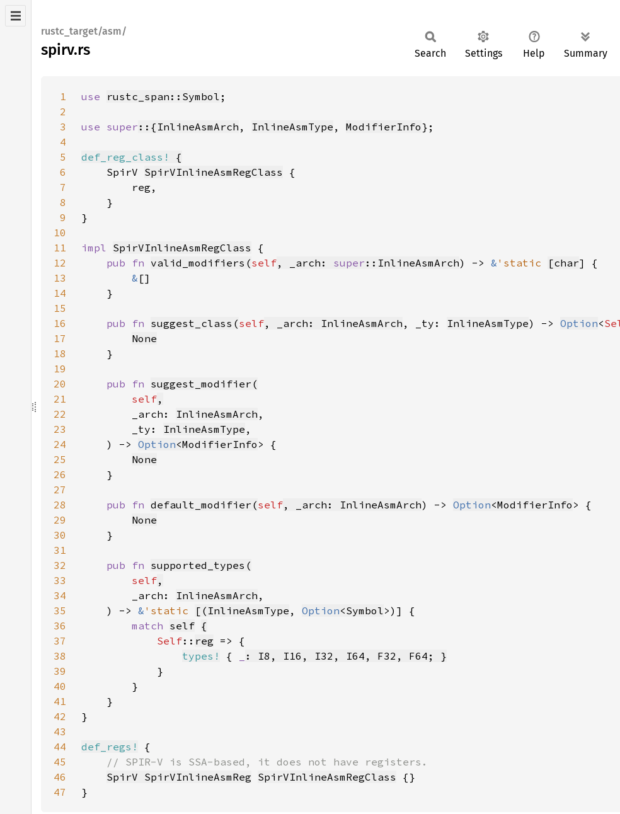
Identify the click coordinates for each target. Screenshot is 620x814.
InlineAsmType (292, 126)
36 (60, 625)
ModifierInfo (384, 126)
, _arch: (292, 323)
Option (579, 323)
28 (60, 504)
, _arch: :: (327, 262)
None (144, 338)
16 (60, 323)
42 (60, 716)
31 (60, 550)
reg (204, 640)
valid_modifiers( (201, 262)
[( (201, 610)
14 (60, 293)
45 (60, 761)
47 (60, 792)
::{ (147, 126)
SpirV (125, 777)
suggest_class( (195, 323)
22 (60, 414)
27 (60, 489)
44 (60, 746)
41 (60, 701)
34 (60, 595)
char (566, 262)
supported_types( (201, 565)
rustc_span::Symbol (163, 96)
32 (60, 565)
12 (60, 262)
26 (60, 474)
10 (60, 232)
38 (60, 656)
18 (60, 353)
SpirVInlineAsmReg (197, 777)
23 (60, 429)
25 (60, 459)
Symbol (365, 610)
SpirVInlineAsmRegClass (213, 172)
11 (60, 247)
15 (60, 308)
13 (60, 278)
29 (60, 519)
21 (60, 399)
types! (201, 656)
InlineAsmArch (198, 126)
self (182, 625)
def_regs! (109, 746)
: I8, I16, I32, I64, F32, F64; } (346, 656)
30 (60, 535)
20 (60, 383)
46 (60, 777)
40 (60, 686)
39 (60, 671)
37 (60, 640)
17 (60, 338)
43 (60, 731)
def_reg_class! (125, 157)
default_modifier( (204, 504)
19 (60, 368)
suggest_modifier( (204, 383)
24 (60, 444)
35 (60, 610)
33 (60, 580)
